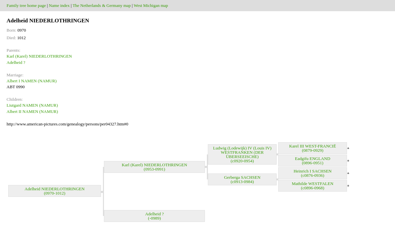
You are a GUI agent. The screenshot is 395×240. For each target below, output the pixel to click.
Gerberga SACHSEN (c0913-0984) (242, 179)
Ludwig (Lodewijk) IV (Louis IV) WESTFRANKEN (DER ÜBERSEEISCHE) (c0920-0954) (242, 154)
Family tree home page (26, 5)
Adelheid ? (16, 62)
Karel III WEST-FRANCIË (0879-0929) (312, 148)
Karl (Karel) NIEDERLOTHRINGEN (39, 56)
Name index (59, 5)
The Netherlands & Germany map (102, 5)
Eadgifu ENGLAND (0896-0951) (312, 160)
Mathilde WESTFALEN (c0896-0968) (312, 185)
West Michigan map (151, 5)
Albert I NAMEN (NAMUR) (32, 80)
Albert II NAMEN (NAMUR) (32, 111)
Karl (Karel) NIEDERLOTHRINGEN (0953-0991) (154, 167)
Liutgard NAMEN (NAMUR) (32, 105)
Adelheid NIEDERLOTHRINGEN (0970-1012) (55, 191)
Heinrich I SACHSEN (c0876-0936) (313, 173)
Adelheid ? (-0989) (154, 216)
